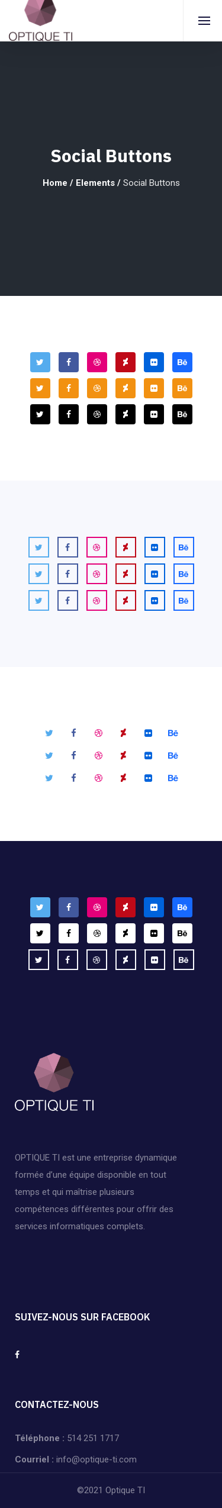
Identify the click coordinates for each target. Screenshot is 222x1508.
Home (55, 183)
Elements (95, 183)
